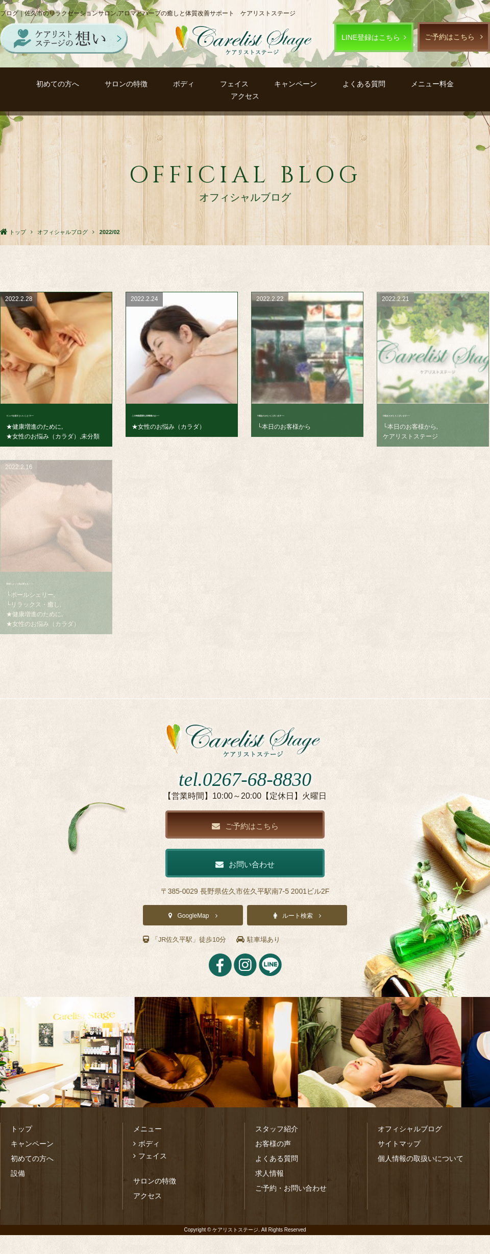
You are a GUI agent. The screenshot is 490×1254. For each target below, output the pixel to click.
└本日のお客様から (284, 426)
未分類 (90, 436)
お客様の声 (273, 1162)
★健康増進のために (33, 426)
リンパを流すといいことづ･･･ (54, 414)
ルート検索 (297, 935)
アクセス (245, 96)
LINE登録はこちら (370, 37)
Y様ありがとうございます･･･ (304, 414)
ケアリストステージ (410, 436)
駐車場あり (266, 958)
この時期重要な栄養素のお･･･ (180, 414)
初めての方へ (57, 84)
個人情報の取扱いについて (420, 1177)
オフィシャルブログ (410, 1147)
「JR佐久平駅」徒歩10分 (188, 958)
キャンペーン (295, 84)
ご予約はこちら (450, 37)
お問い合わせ (245, 882)
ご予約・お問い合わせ (291, 1207)
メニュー (147, 1147)
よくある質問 (363, 84)
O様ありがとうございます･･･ (430, 414)
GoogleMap (193, 935)
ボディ (183, 84)
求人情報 (269, 1192)
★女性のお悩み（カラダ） (43, 436)
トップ (21, 1147)
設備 (18, 1192)
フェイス (234, 84)
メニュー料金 (432, 84)
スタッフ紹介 (276, 1147)
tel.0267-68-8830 (244, 794)
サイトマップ (399, 1162)
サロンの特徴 (126, 84)
